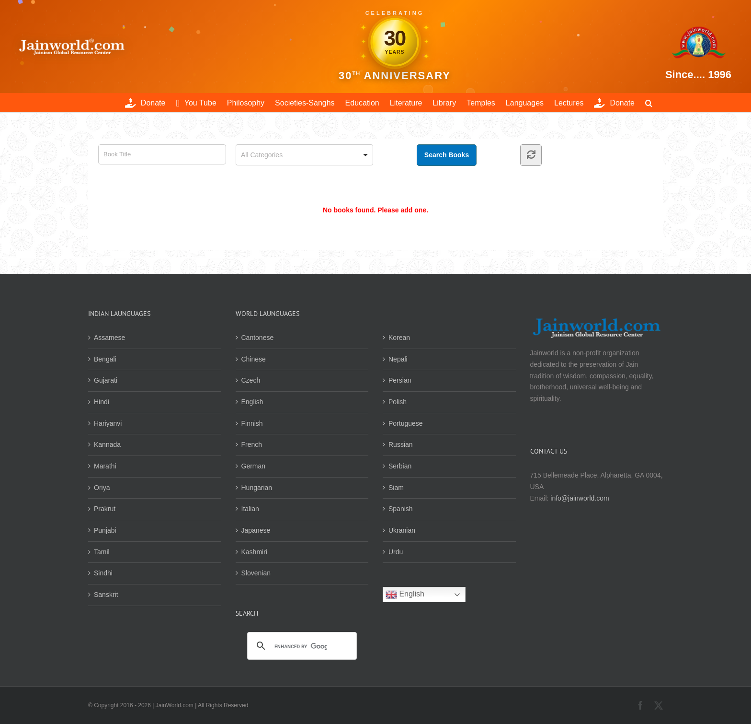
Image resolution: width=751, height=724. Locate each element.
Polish (397, 402)
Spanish (400, 509)
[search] (300, 646)
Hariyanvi (108, 423)
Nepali (398, 359)
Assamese (109, 337)
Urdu (395, 552)
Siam (396, 487)
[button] (648, 102)
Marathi (105, 466)
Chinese (253, 359)
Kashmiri (254, 552)
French (251, 444)
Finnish (252, 423)
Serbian (399, 466)
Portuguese (405, 423)
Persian (399, 380)
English (252, 402)
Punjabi (105, 530)
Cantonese (257, 337)
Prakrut (104, 509)
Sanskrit (106, 594)
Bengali (105, 359)
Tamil (102, 552)
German (253, 466)
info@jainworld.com (579, 498)
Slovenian (256, 573)
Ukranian (401, 530)
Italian (250, 509)
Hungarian (257, 487)
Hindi (101, 402)
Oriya (102, 487)
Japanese (256, 530)
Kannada (107, 444)
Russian (400, 444)
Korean (399, 337)
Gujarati (105, 380)
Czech (251, 380)
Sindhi (103, 573)
